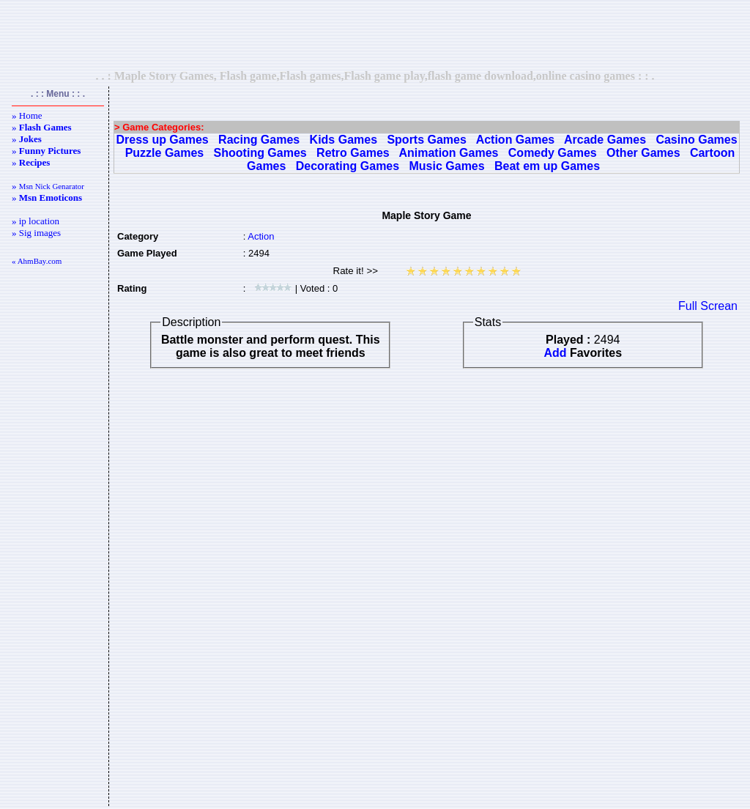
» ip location (35, 220)
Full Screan (708, 306)
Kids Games (343, 139)
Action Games (515, 139)
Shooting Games (260, 153)
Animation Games (448, 153)
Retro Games (353, 153)
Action (261, 236)
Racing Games (259, 139)
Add (554, 353)
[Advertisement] (375, 34)
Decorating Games (347, 166)
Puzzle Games (164, 153)
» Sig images (36, 232)
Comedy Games (552, 153)
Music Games (447, 166)
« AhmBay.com (37, 260)
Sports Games (426, 139)
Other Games (643, 153)
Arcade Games (605, 139)
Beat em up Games (547, 166)
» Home (27, 115)
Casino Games (696, 139)
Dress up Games (162, 139)
